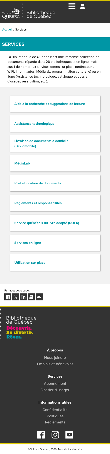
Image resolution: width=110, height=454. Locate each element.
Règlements (55, 422)
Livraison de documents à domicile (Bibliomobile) (41, 143)
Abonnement (55, 383)
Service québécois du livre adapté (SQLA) (46, 222)
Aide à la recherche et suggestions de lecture (49, 103)
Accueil (7, 29)
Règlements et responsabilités (38, 203)
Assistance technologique (34, 123)
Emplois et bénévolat (55, 364)
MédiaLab (22, 163)
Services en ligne (27, 242)
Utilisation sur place (29, 262)
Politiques (55, 416)
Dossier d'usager (55, 390)
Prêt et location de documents (37, 183)
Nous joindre (55, 357)
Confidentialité (55, 410)
